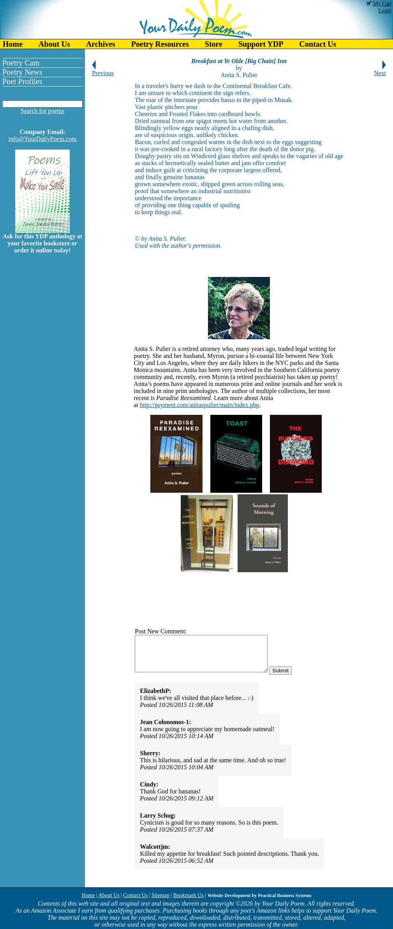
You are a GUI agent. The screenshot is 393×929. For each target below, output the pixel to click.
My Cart (379, 4)
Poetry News (22, 72)
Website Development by (260, 895)
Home (13, 44)
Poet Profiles (22, 81)
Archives (100, 44)
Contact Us (317, 44)
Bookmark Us (188, 895)
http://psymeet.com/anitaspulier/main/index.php (199, 405)
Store (213, 44)
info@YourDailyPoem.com (42, 139)
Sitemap (160, 895)
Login (385, 11)
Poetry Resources (160, 44)
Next (380, 70)
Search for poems (42, 111)
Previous (103, 70)
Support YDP (260, 44)
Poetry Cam (20, 62)
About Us (54, 44)
